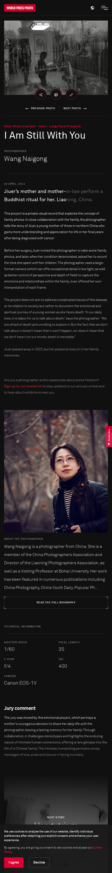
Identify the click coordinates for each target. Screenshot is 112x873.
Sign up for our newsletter (23, 386)
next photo (76, 108)
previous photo (39, 108)
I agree (14, 862)
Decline (39, 862)
